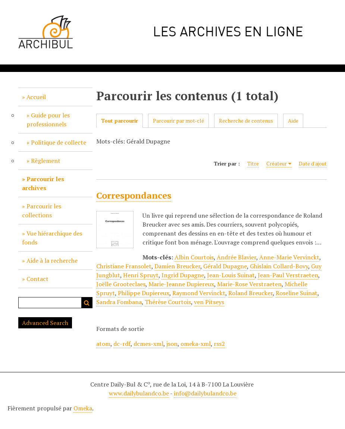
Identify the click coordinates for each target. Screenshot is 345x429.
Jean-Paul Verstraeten (288, 275)
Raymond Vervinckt (198, 293)
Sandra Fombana (119, 302)
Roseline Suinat (296, 293)
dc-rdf (122, 344)
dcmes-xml (148, 344)
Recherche (86, 302)
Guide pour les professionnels (48, 119)
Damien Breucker (177, 266)
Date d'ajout (313, 163)
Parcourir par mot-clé (178, 120)
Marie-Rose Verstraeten (249, 284)
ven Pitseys (209, 302)
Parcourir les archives (43, 183)
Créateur (276, 163)
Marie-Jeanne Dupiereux (181, 284)
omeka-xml (196, 344)
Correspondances (133, 195)
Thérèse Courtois (168, 302)
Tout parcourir (119, 120)
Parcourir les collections (41, 210)
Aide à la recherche (52, 260)
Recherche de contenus (246, 120)
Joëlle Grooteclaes (120, 284)
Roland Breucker (250, 293)
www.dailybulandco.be (139, 393)
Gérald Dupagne (225, 266)
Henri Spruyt (141, 275)
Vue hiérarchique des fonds (52, 237)
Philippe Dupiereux (143, 293)
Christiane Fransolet (123, 266)
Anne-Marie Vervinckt (289, 257)
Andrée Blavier (236, 257)
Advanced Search (45, 323)
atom (103, 344)
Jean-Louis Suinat (231, 275)
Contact (37, 279)
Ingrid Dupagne (182, 275)
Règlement (45, 161)
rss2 (219, 344)
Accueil (36, 97)
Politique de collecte (58, 142)
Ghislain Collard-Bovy (279, 266)
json (172, 344)
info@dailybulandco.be (205, 393)
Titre (253, 163)
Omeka (82, 408)
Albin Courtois (194, 257)
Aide (293, 120)
